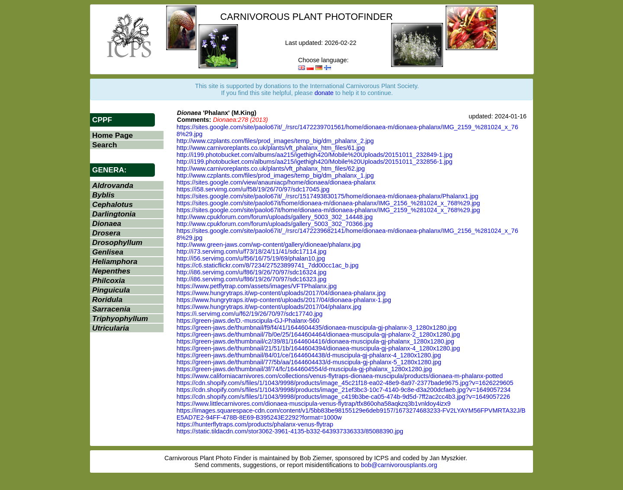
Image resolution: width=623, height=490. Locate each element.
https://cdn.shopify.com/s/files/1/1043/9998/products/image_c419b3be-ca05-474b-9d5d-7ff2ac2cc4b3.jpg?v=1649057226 (343, 396)
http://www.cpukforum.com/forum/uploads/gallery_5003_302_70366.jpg (275, 223)
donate (324, 92)
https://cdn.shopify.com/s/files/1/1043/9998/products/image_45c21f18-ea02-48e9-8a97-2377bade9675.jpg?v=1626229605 (345, 382)
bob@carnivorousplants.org (399, 464)
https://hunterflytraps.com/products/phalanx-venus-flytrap (255, 424)
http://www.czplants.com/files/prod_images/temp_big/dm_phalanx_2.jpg (275, 140)
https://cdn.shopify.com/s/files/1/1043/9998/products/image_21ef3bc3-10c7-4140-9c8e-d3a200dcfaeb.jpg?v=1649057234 (344, 389)
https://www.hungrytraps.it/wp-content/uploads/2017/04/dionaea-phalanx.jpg (281, 293)
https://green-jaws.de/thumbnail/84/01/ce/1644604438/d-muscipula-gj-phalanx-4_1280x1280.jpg (309, 355)
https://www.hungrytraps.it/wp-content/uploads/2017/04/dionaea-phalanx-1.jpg (284, 299)
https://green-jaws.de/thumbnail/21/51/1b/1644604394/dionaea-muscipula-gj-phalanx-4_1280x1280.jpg (318, 348)
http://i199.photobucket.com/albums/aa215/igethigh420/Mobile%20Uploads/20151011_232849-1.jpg (315, 154)
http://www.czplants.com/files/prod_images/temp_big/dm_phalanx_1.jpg (275, 175)
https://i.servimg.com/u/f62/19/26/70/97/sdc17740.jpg (250, 313)
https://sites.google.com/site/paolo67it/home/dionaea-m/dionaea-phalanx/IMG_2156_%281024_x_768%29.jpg (328, 203)
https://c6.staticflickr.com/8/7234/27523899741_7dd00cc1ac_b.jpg (268, 265)
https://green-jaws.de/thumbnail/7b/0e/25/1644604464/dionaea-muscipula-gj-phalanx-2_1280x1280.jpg (318, 334)
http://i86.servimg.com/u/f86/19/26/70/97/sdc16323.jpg (251, 279)
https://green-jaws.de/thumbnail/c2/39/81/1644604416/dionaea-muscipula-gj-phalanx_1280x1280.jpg (315, 341)
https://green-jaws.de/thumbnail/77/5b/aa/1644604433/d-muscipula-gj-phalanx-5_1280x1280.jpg (309, 362)
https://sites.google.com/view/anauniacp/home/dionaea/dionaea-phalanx (276, 182)
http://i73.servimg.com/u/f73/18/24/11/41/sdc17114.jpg (251, 251)
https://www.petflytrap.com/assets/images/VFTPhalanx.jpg (257, 286)
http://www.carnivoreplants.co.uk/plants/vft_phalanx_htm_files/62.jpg (271, 168)
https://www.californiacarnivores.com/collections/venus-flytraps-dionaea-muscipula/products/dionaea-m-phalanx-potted (340, 375)
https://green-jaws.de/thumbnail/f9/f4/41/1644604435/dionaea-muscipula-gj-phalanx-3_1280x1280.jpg (316, 327)
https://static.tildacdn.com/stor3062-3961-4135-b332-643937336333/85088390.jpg (290, 431)
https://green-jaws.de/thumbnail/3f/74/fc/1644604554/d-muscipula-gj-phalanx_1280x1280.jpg (304, 369)
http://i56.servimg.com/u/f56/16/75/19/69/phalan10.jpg (251, 258)
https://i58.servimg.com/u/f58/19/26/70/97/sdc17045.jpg (253, 189)
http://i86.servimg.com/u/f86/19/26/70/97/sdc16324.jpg (251, 272)
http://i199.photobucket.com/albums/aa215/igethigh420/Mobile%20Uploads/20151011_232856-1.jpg (315, 161)
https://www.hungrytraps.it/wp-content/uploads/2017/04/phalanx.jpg (269, 306)
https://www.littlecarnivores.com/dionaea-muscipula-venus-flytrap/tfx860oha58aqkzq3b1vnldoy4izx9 (314, 403)
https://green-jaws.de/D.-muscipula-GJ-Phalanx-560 (248, 320)
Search (104, 144)
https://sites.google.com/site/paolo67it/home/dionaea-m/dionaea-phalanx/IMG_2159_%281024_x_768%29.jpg (328, 210)
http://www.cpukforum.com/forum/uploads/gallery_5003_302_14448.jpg (275, 216)
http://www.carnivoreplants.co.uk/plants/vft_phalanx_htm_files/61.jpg (271, 147)
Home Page (112, 135)
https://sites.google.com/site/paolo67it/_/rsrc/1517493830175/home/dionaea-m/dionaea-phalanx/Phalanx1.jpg (327, 196)
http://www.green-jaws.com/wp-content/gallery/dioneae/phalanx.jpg (269, 244)
